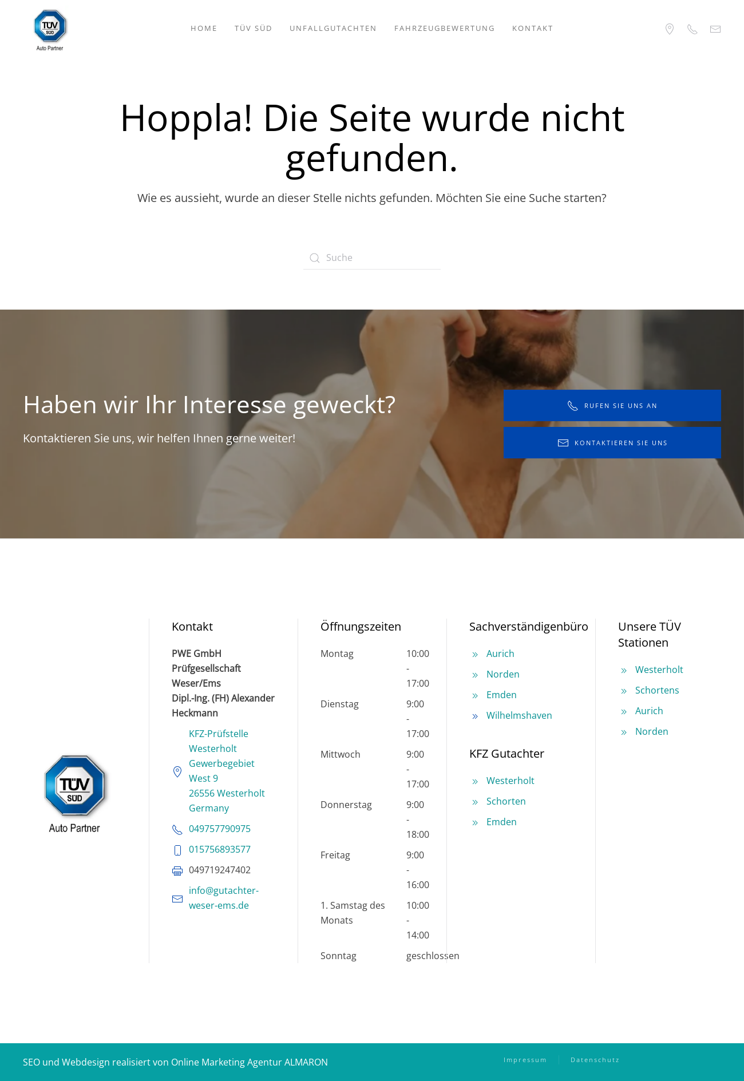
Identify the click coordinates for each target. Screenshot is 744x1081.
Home (204, 28)
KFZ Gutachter (506, 753)
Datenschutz (595, 1059)
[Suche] (372, 258)
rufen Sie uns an (612, 405)
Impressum (525, 1059)
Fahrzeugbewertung (444, 28)
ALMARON (306, 1062)
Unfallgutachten (333, 28)
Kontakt (532, 28)
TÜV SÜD (253, 28)
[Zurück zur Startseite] (50, 29)
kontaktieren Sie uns (612, 443)
